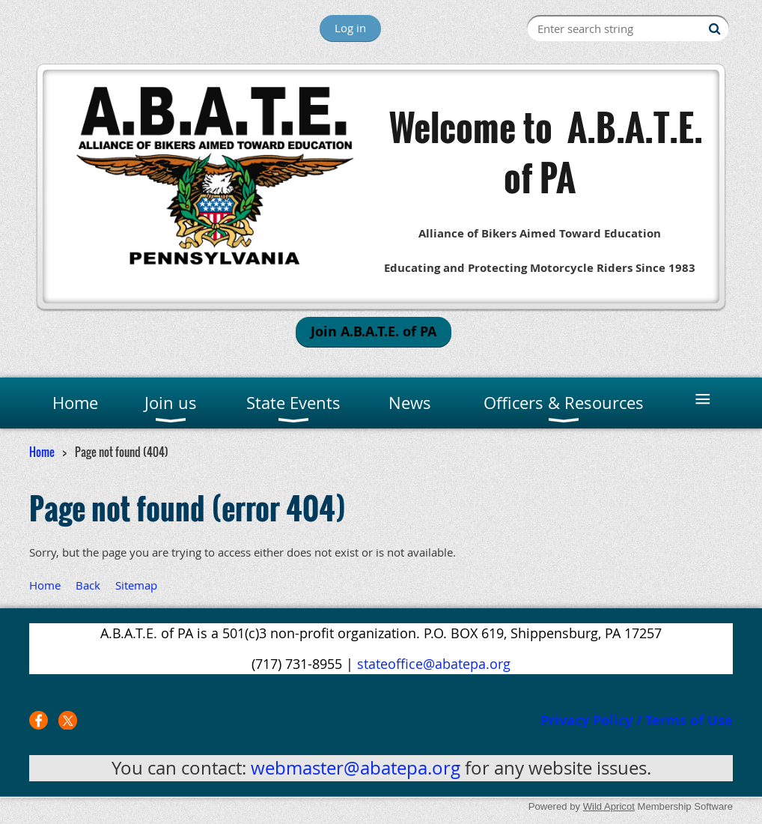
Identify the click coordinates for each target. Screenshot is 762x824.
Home (42, 451)
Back (88, 585)
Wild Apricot (609, 806)
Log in (350, 27)
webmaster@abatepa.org (355, 768)
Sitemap (136, 585)
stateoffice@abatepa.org (433, 664)
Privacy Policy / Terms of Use (636, 720)
